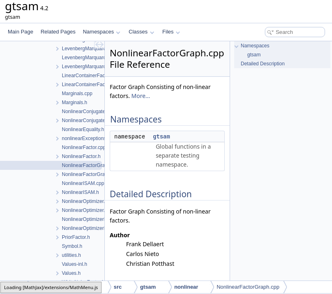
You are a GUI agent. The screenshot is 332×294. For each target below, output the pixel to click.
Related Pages (58, 32)
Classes (141, 32)
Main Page (20, 32)
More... (140, 96)
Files (171, 32)
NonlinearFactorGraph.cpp (248, 287)
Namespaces (101, 32)
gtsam (161, 136)
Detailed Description (263, 64)
